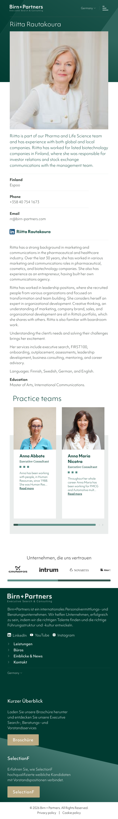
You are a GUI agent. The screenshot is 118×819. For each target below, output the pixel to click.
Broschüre (23, 740)
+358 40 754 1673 (24, 201)
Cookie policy (71, 813)
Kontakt (17, 662)
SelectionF (23, 792)
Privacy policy (46, 813)
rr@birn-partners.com (28, 218)
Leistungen (19, 643)
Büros (15, 649)
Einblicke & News (25, 656)
